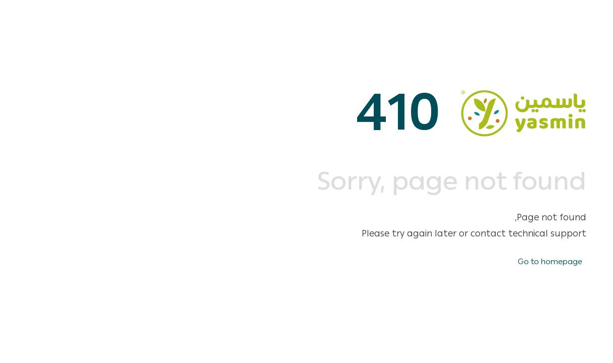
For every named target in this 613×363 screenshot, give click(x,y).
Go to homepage (550, 262)
